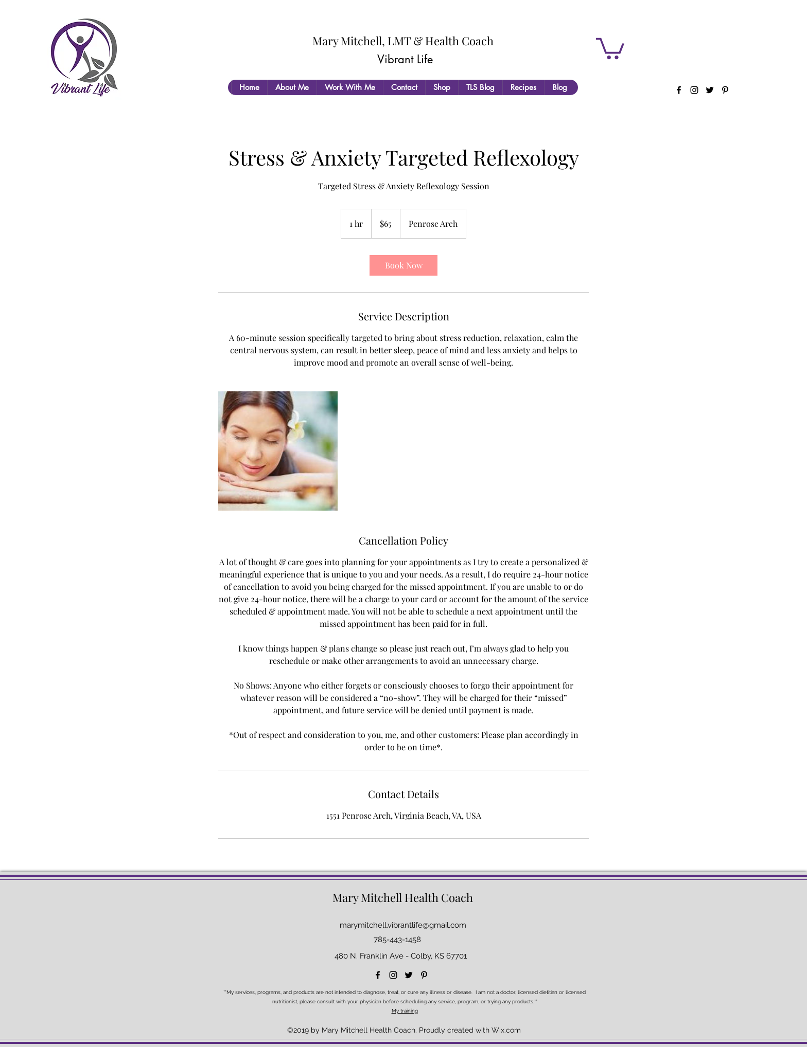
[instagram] (694, 90)
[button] (610, 47)
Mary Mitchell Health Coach (402, 897)
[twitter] (710, 90)
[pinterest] (725, 90)
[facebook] (679, 90)
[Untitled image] (278, 451)
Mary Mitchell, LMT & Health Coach (403, 40)
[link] (403, 265)
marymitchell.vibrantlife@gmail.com (403, 925)
